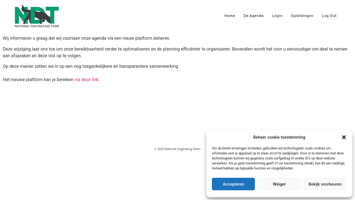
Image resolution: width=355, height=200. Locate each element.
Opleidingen (302, 16)
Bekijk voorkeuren (325, 184)
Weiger (279, 184)
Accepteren (233, 184)
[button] (344, 137)
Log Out (329, 16)
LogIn (277, 16)
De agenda (253, 16)
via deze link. (87, 79)
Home (229, 16)
